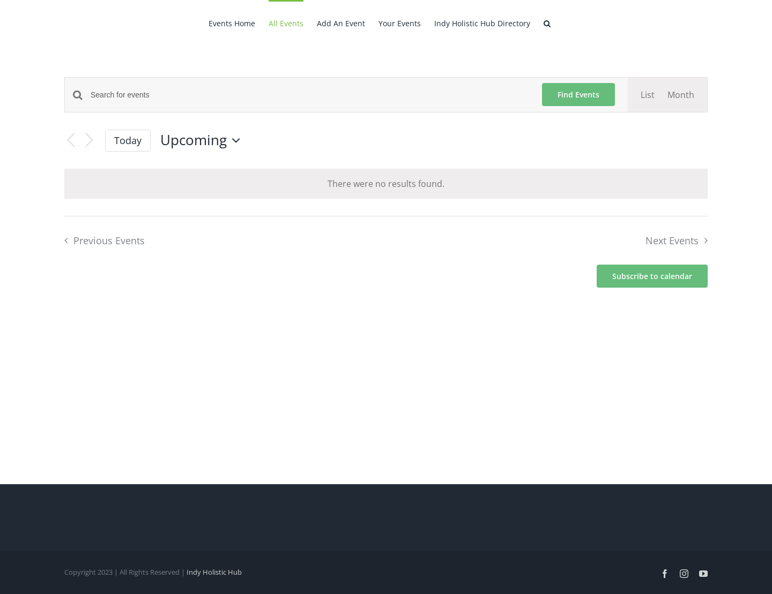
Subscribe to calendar (652, 276)
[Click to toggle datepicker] (203, 140)
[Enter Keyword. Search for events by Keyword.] (310, 95)
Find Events (578, 94)
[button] (547, 22)
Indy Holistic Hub (214, 572)
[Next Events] (89, 140)
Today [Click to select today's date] (128, 140)
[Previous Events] (70, 140)
